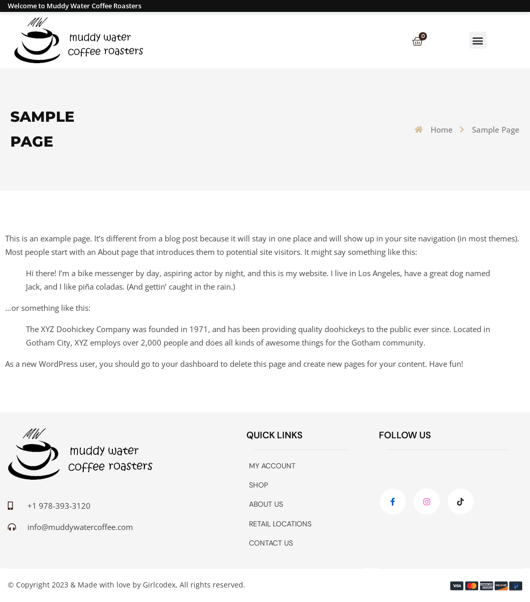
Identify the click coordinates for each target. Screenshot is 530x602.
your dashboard (189, 364)
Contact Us (271, 543)
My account (272, 465)
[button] (478, 40)
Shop (258, 485)
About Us (266, 504)
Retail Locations (280, 523)
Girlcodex (159, 585)
